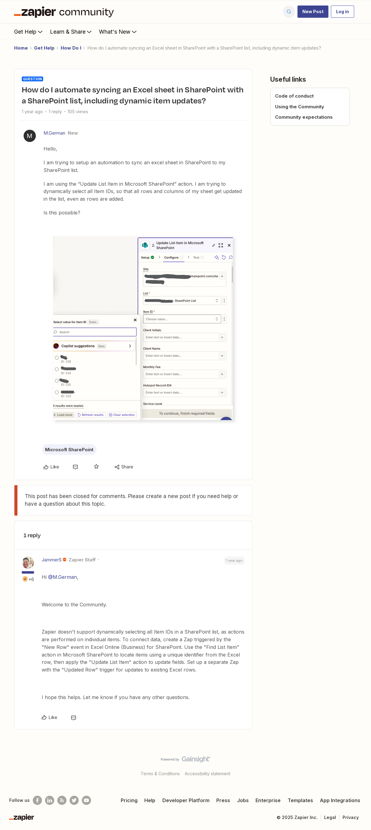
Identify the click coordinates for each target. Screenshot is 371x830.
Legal (330, 817)
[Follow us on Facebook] (37, 800)
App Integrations (340, 800)
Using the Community (299, 107)
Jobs (243, 800)
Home (21, 48)
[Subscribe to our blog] (61, 800)
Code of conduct (294, 96)
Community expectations (304, 117)
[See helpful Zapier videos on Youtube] (86, 800)
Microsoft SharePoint (69, 449)
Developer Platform (186, 800)
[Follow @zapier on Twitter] (74, 800)
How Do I (71, 48)
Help (149, 800)
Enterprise (268, 800)
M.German (54, 133)
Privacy (351, 817)
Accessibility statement (207, 773)
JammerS (52, 560)
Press (223, 800)
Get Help (29, 31)
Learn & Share (71, 31)
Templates (300, 800)
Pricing (129, 800)
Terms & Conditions (160, 773)
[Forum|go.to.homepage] (65, 12)
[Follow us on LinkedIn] (49, 800)
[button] (312, 12)
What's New (118, 31)
